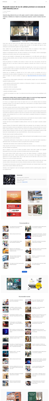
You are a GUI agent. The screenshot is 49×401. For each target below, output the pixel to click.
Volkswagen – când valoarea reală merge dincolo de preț (38, 308)
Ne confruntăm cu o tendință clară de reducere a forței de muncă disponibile (39, 337)
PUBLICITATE (25, 182)
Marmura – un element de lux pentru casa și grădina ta (38, 257)
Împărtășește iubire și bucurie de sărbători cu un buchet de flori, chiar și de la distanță (39, 330)
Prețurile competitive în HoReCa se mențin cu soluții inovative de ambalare (39, 345)
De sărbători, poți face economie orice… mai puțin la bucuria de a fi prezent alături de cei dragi (16, 308)
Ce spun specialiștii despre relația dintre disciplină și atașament (16, 242)
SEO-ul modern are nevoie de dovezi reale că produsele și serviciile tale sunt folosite (17, 330)
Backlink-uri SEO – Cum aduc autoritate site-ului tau (15, 352)
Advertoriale (8, 11)
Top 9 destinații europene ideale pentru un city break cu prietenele (39, 227)
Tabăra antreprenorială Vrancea (15, 233)
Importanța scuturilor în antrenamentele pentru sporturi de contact (39, 249)
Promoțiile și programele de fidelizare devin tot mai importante (16, 301)
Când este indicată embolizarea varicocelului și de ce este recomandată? (15, 257)
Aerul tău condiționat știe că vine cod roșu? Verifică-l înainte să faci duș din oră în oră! (16, 367)
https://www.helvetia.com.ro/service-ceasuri (37, 75)
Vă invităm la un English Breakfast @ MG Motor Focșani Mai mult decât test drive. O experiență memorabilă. (16, 345)
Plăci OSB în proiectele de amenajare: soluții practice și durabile (39, 242)
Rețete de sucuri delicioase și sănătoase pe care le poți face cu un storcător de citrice (16, 249)
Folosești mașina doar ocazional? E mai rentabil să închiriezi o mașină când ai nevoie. (38, 382)
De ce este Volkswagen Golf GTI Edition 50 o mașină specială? (38, 301)
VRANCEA (4, 1)
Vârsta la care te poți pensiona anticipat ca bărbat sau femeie (15, 382)
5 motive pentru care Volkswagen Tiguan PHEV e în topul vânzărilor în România (16, 323)
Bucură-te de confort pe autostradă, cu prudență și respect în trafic (16, 337)
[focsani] (25, 1)
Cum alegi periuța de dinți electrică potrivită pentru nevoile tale (16, 227)
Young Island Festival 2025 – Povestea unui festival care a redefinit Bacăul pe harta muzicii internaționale (39, 235)
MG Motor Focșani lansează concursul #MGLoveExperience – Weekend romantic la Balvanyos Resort (39, 315)
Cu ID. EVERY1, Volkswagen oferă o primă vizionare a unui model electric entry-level (38, 374)
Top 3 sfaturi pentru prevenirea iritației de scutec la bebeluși (39, 264)
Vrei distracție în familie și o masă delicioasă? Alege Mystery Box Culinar (16, 315)
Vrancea (5, 11)
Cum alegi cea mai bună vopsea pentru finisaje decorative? (17, 264)
